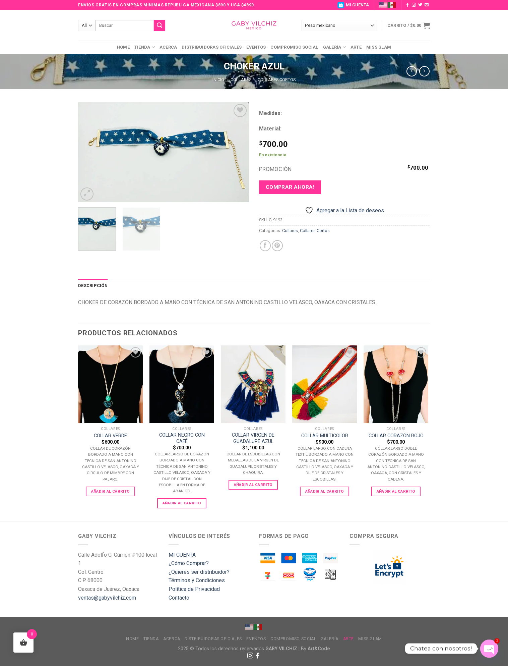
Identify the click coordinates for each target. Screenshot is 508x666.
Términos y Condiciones (197, 580)
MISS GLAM (378, 47)
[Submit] (159, 25)
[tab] (93, 285)
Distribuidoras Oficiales (212, 47)
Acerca (168, 47)
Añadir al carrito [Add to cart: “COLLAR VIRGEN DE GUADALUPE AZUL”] (253, 484)
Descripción (93, 285)
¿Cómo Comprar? (189, 563)
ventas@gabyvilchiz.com (107, 598)
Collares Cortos (277, 79)
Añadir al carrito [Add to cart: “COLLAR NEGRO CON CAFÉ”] (182, 503)
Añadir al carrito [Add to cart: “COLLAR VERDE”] (110, 491)
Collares (241, 79)
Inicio (218, 79)
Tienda (144, 47)
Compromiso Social (294, 47)
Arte (356, 47)
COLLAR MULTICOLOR (324, 436)
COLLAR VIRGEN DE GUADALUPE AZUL (253, 438)
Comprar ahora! (290, 187)
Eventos (256, 47)
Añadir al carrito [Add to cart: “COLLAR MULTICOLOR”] (324, 491)
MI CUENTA (353, 5)
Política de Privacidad (194, 589)
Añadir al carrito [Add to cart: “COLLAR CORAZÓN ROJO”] (396, 491)
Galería (334, 47)
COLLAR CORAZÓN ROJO (396, 436)
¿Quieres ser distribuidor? (199, 572)
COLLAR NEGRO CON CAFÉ (182, 438)
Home (123, 47)
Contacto (179, 598)
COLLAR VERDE (110, 436)
